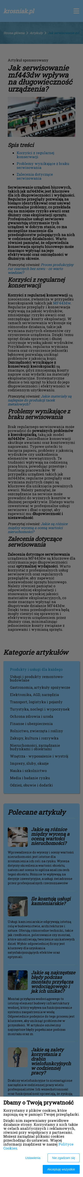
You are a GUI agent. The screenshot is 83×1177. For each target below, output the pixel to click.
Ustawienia (32, 1158)
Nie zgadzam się (63, 1158)
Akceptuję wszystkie (61, 1169)
